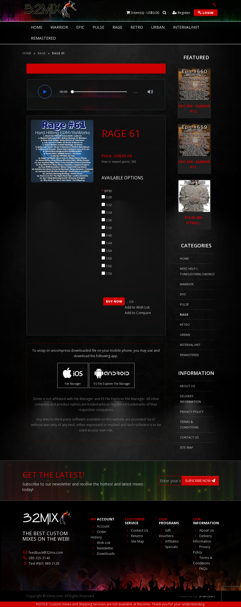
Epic (80, 27)
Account (100, 526)
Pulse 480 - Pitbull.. (194, 220)
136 (109, 220)
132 (109, 205)
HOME (36, 27)
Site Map (186, 447)
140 (109, 235)
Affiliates (168, 541)
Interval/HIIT (186, 27)
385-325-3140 (36, 558)
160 (109, 258)
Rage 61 (58, 53)
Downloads (103, 553)
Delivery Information (190, 399)
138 (109, 228)
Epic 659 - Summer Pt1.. (194, 164)
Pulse (98, 27)
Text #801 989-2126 (40, 563)
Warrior (59, 27)
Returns (134, 536)
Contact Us (189, 437)
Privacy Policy (192, 412)
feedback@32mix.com (42, 552)
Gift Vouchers (166, 533)
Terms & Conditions (189, 424)
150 (109, 250)
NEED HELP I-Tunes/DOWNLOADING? (197, 271)
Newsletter (102, 548)
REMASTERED (43, 38)
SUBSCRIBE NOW (200, 480)
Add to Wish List (137, 307)
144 (109, 243)
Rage (117, 27)
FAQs (200, 568)
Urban (158, 27)
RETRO (136, 27)
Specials (168, 546)
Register (181, 12)
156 (109, 266)
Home (26, 53)
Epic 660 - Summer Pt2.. (194, 109)
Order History (98, 534)
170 (109, 273)
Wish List (100, 542)
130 (109, 197)
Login (205, 13)
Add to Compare (138, 312)
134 (109, 212)
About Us (187, 386)
